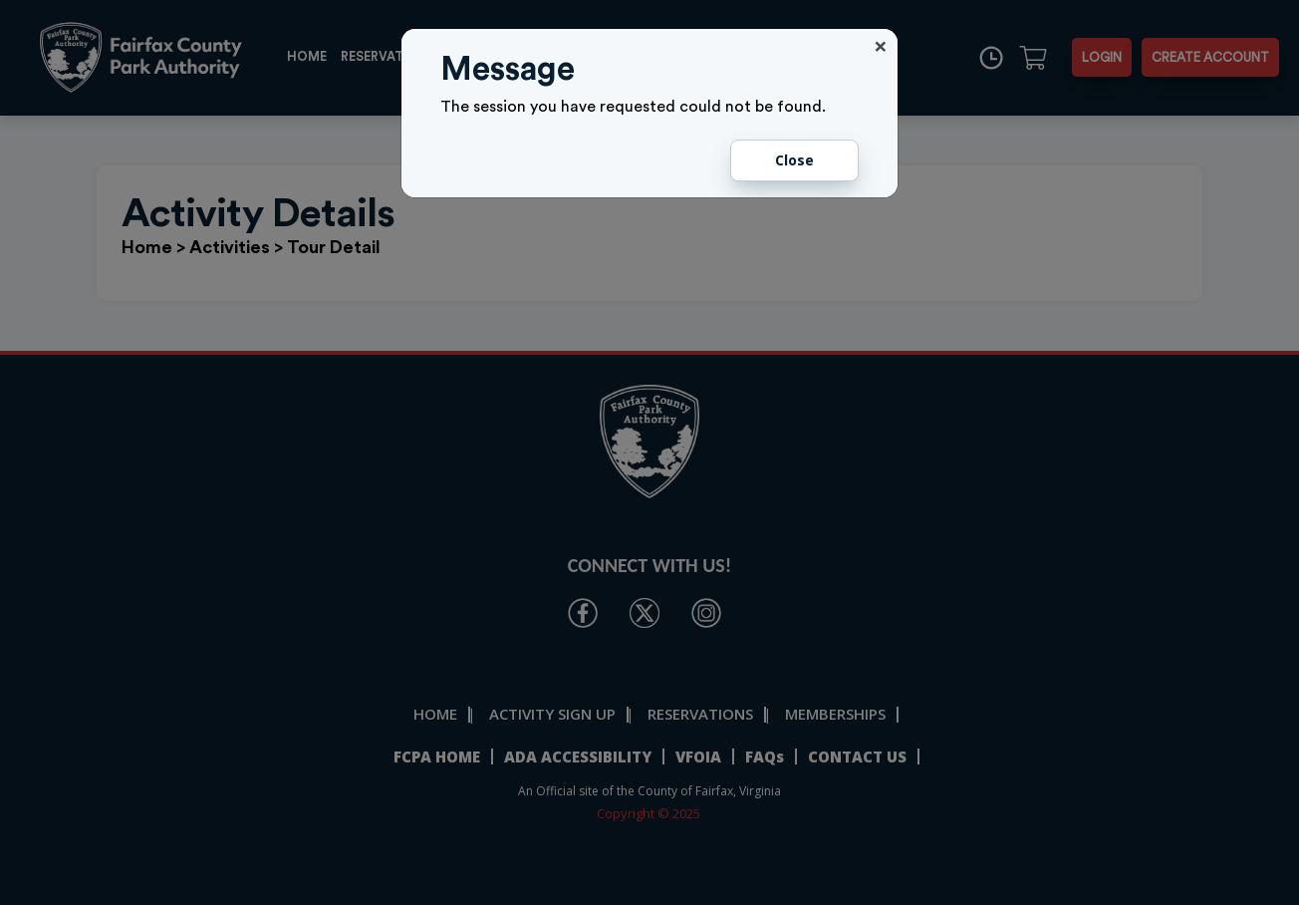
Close (794, 160)
